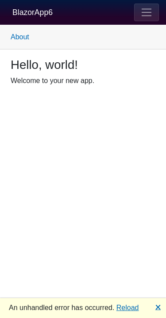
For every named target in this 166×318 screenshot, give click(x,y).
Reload (127, 307)
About (20, 37)
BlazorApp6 (32, 12)
